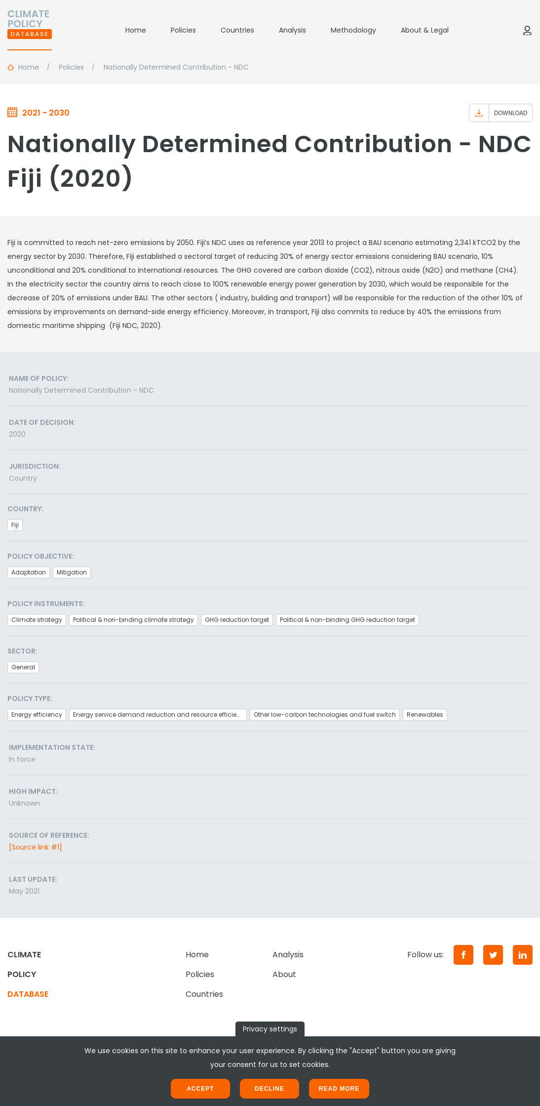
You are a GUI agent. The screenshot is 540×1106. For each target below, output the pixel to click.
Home (135, 30)
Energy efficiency (36, 714)
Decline (269, 1088)
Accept (200, 1088)
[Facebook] (463, 955)
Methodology (353, 30)
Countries (237, 30)
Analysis (292, 30)
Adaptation (28, 572)
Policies (183, 30)
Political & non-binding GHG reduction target (347, 619)
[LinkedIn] (523, 955)
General (23, 667)
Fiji (15, 525)
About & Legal (425, 30)
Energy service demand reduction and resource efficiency (160, 714)
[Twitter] (493, 955)
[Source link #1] (35, 847)
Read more (339, 1088)
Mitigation (72, 572)
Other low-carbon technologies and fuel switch (325, 714)
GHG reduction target (237, 619)
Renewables (425, 714)
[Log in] (527, 30)
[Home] (29, 30)
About (284, 974)
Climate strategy (36, 619)
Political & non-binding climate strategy (133, 619)
